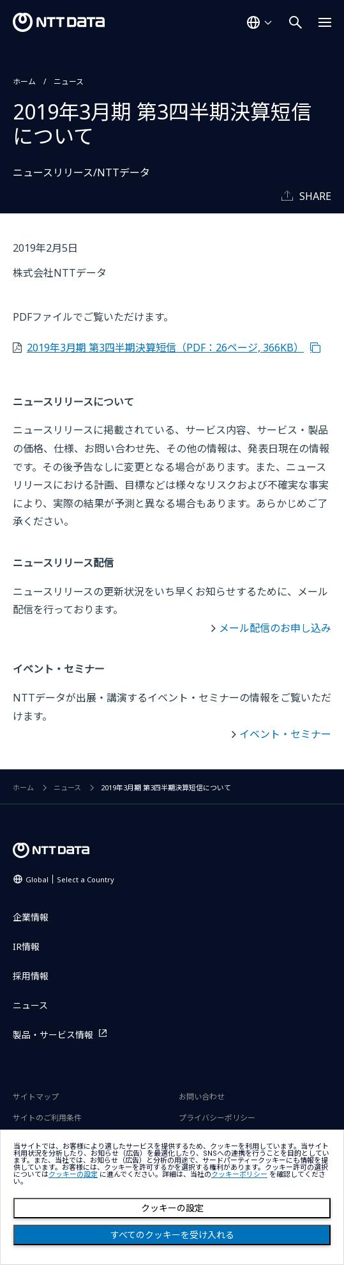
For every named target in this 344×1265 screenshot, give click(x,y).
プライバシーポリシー (217, 1117)
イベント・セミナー (285, 734)
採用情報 (31, 976)
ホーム (24, 81)
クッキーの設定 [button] (73, 1174)
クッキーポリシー (239, 1174)
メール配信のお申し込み (275, 628)
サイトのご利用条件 (47, 1117)
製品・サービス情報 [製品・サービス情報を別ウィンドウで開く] (53, 1035)
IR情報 (26, 946)
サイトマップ (36, 1096)
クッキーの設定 (172, 1208)
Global (70, 879)
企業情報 (31, 917)
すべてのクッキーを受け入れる (172, 1235)
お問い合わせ (202, 1096)
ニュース (69, 81)
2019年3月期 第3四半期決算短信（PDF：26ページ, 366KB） (165, 348)
